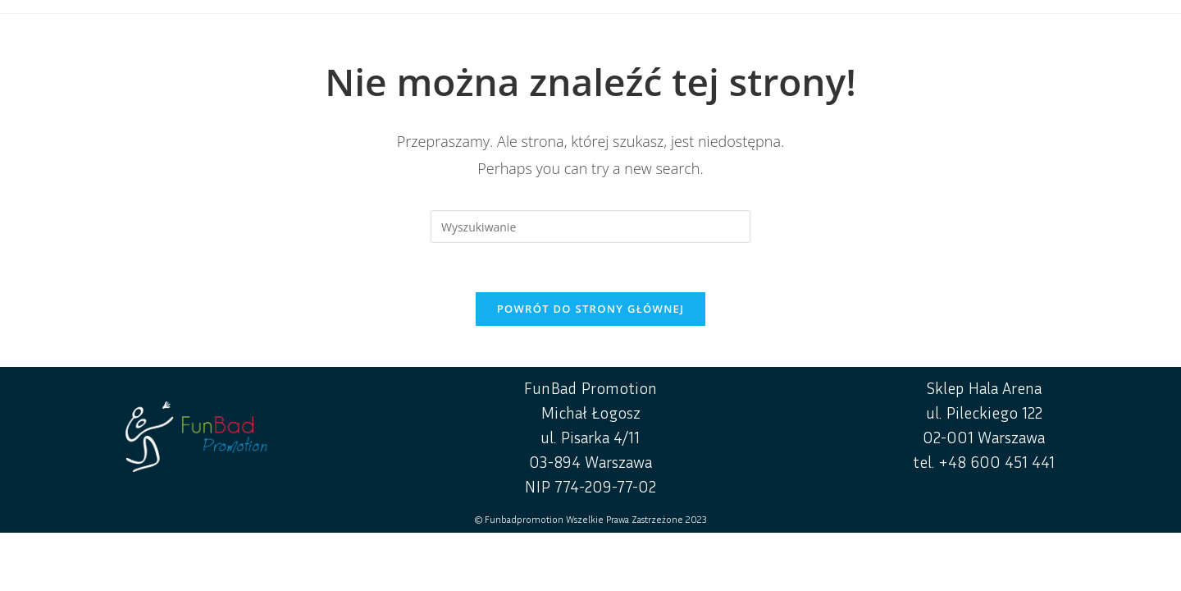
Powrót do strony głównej (591, 308)
